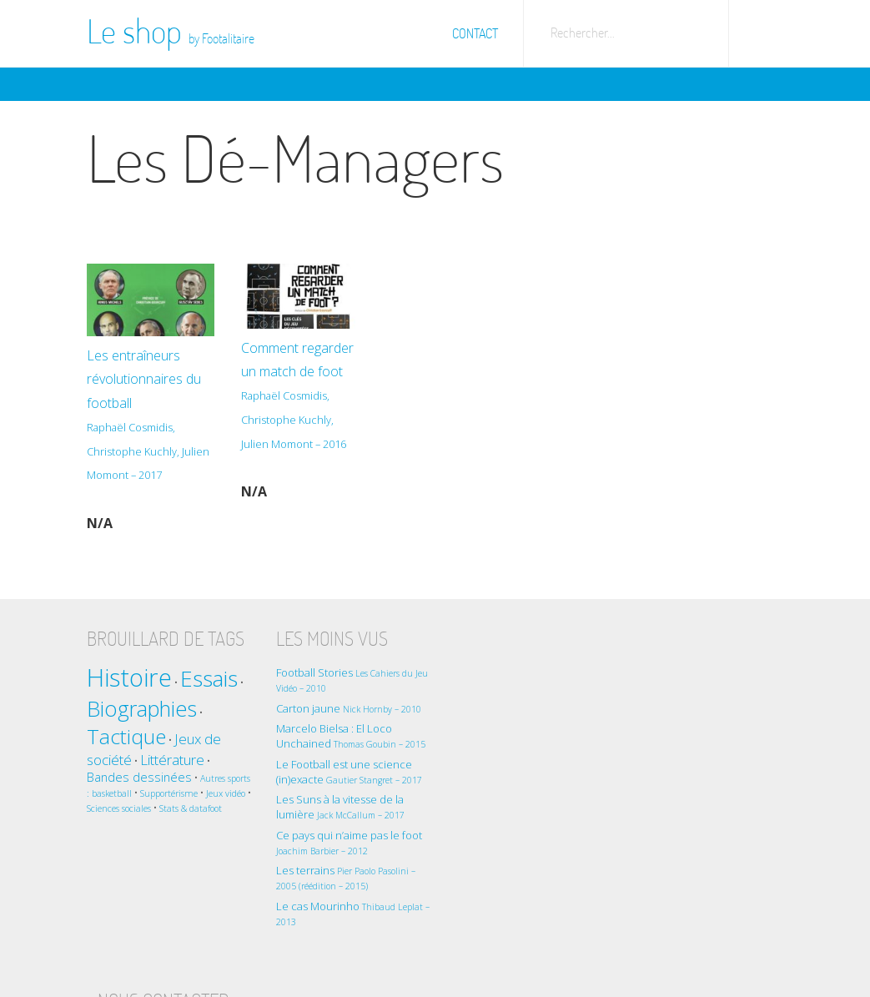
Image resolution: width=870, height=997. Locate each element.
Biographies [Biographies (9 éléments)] (142, 707)
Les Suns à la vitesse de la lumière (336, 806)
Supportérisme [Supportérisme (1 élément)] (194, 792)
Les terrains (341, 876)
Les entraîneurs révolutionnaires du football (150, 415)
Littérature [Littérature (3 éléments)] (172, 758)
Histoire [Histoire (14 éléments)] (129, 676)
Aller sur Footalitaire (762, 29)
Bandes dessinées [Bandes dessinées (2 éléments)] (139, 776)
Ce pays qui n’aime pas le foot (345, 841)
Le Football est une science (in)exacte (345, 771)
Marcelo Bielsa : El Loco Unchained (346, 735)
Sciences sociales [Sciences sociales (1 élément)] (147, 807)
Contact (475, 33)
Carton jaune (344, 707)
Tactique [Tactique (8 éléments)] (126, 735)
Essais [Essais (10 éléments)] (209, 677)
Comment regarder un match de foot (295, 408)
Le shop (170, 31)
